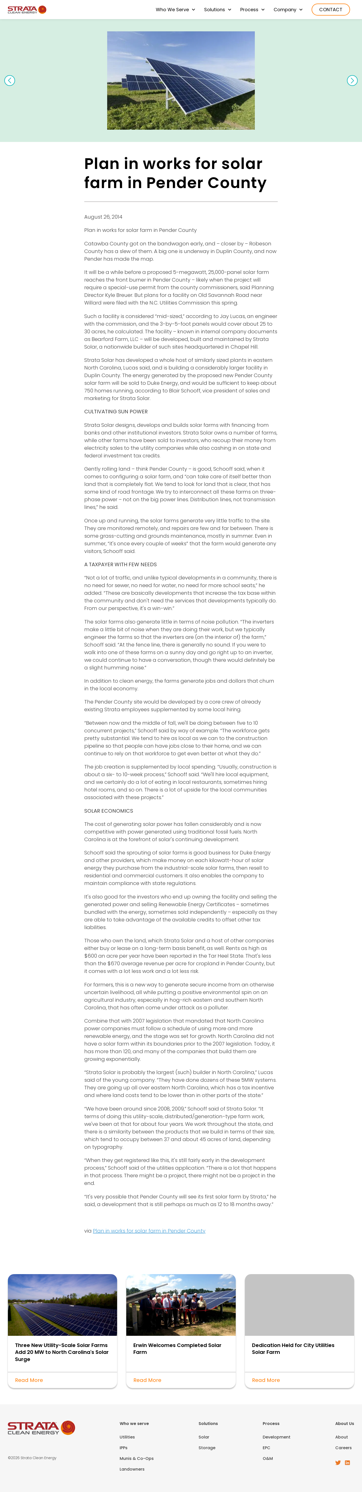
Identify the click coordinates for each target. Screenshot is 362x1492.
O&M (268, 1458)
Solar (204, 1437)
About (341, 1437)
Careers (343, 1448)
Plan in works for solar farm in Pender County (149, 1230)
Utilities (127, 1437)
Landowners (132, 1469)
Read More (29, 1380)
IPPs (124, 1448)
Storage (207, 1448)
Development (276, 1437)
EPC (266, 1448)
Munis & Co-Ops (137, 1458)
